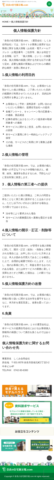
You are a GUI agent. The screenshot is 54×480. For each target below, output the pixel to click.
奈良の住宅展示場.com (19, 6)
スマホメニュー (49, 3)
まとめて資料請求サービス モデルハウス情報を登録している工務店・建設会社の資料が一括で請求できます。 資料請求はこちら (27, 413)
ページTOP (49, 458)
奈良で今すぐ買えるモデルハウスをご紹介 (27, 393)
